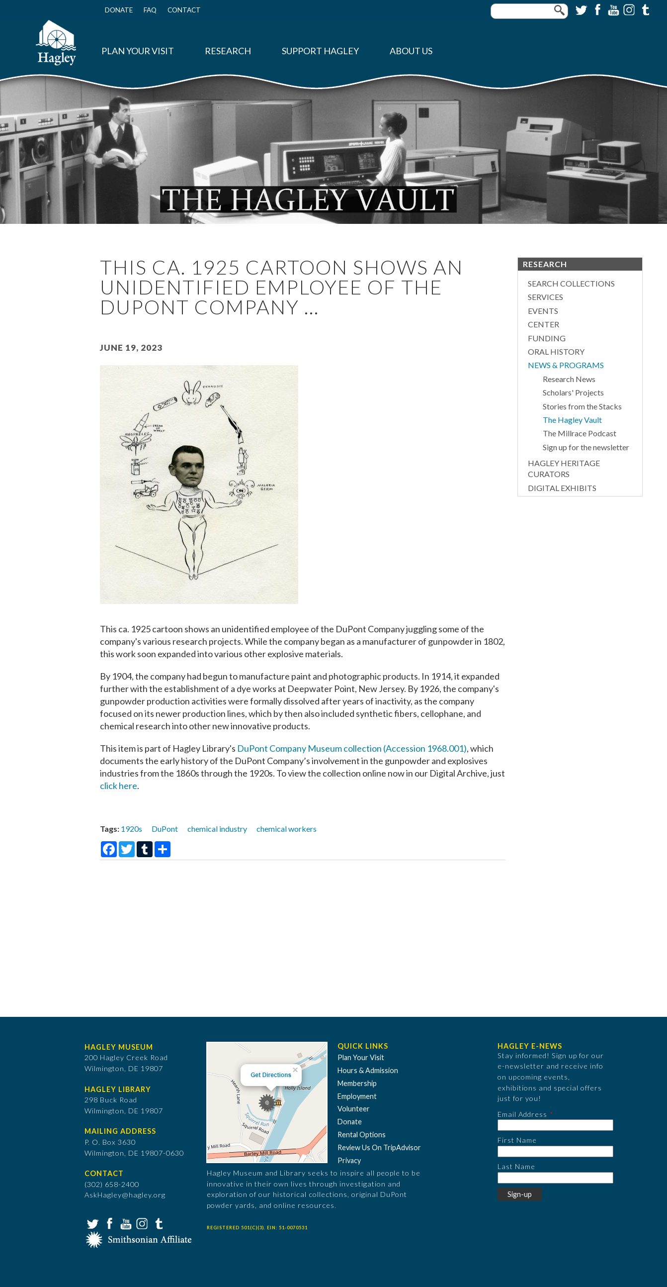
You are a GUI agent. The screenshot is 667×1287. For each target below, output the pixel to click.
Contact (184, 10)
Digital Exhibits (562, 488)
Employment (357, 1096)
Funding (547, 338)
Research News (569, 379)
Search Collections (571, 283)
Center (543, 324)
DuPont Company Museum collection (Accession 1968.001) (352, 748)
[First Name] (555, 1151)
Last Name (516, 1166)
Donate (119, 10)
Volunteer (353, 1108)
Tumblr (644, 8)
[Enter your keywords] (529, 11)
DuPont (165, 828)
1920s (131, 828)
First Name (517, 1140)
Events (543, 310)
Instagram (628, 8)
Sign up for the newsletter (586, 447)
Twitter (580, 8)
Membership (357, 1083)
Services (545, 296)
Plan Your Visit (137, 51)
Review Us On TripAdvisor (379, 1147)
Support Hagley (320, 51)
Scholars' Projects (573, 392)
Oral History (556, 351)
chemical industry (217, 828)
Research (228, 51)
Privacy (349, 1160)
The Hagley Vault (572, 419)
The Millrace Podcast (579, 433)
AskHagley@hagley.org (125, 1194)
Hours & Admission (367, 1070)
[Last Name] (555, 1178)
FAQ (150, 10)
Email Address (522, 1114)
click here (118, 785)
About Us (411, 51)
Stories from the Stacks (582, 406)
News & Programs (566, 365)
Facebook (596, 8)
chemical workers (286, 828)
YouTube (612, 8)
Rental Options (361, 1134)
